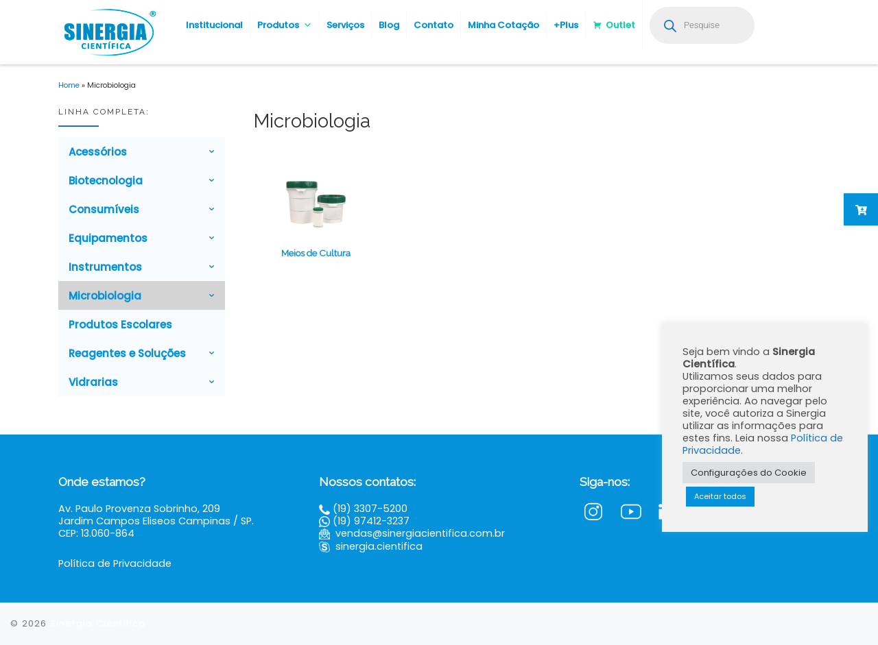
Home (69, 85)
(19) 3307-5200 (370, 508)
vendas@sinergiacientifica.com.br (420, 533)
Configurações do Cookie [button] (749, 472)
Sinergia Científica (97, 623)
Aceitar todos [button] (720, 496)
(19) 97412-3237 (371, 521)
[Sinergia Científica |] (108, 30)
